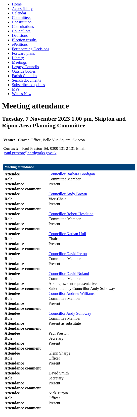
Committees (21, 17)
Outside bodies (24, 71)
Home (17, 4)
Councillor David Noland (68, 273)
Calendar (19, 13)
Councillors (21, 31)
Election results (24, 40)
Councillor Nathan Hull (67, 234)
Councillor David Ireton (67, 254)
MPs (15, 89)
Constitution (22, 22)
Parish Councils (24, 76)
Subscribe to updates (28, 85)
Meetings (19, 62)
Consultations (23, 26)
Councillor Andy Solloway (69, 313)
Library (18, 58)
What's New (21, 94)
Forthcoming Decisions (30, 49)
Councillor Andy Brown (67, 194)
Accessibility (22, 8)
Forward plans (23, 53)
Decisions (20, 35)
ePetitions (20, 44)
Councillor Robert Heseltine (70, 214)
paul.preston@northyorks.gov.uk (30, 153)
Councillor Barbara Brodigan (71, 174)
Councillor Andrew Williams (71, 293)
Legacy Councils (25, 67)
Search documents (26, 80)
